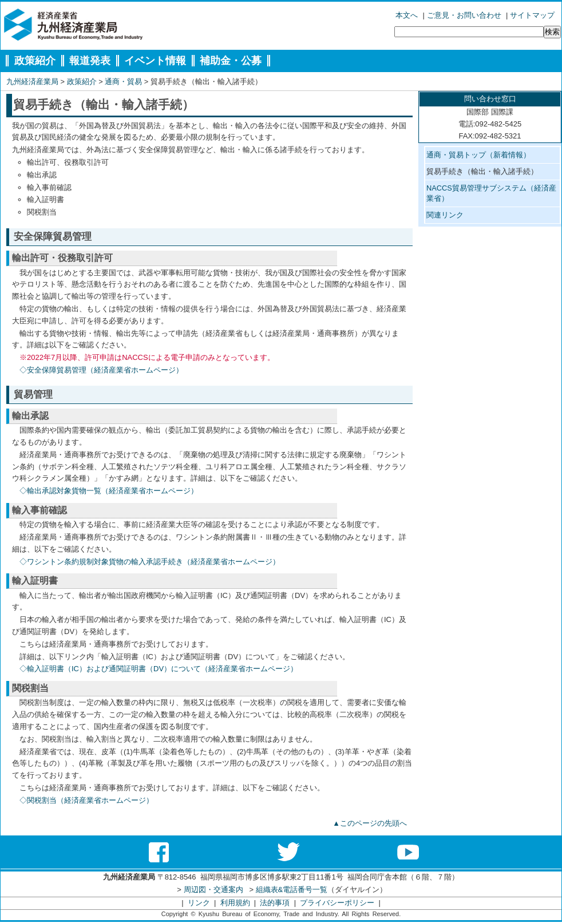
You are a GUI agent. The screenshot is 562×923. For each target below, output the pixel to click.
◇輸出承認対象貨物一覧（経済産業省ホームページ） (108, 490)
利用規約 (235, 902)
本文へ (406, 15)
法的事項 (275, 902)
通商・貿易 (123, 81)
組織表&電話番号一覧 (292, 889)
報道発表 (89, 60)
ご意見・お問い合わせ (464, 15)
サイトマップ (532, 15)
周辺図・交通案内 (213, 889)
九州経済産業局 (32, 81)
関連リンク (445, 215)
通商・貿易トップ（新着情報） (478, 154)
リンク (199, 902)
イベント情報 (155, 60)
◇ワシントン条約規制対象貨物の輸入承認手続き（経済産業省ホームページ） (149, 561)
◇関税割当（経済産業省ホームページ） (86, 800)
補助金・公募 (231, 60)
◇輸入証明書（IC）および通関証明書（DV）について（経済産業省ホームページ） (158, 668)
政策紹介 (35, 60)
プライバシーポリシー (337, 902)
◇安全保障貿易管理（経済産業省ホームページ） (101, 370)
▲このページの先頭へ (370, 823)
